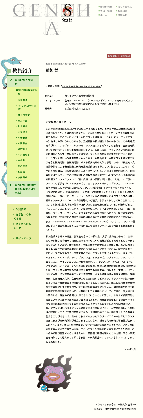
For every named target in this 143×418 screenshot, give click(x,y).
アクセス (100, 404)
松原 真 (21, 172)
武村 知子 (22, 149)
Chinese (125, 56)
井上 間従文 (24, 115)
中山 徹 (21, 160)
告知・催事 (106, 11)
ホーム (103, 15)
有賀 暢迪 (22, 100)
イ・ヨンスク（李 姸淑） (27, 108)
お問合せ (111, 404)
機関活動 (122, 15)
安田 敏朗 (22, 177)
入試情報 (21, 209)
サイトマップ (23, 238)
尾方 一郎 (22, 121)
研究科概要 (106, 6)
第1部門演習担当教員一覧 (26, 92)
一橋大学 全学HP (127, 404)
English (112, 56)
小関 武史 (22, 143)
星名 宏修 (22, 166)
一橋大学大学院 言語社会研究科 (119, 409)
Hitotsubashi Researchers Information (81, 86)
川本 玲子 (22, 126)
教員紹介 (122, 11)
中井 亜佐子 (24, 155)
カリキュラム (125, 6)
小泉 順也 (22, 132)
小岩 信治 (22, 138)
